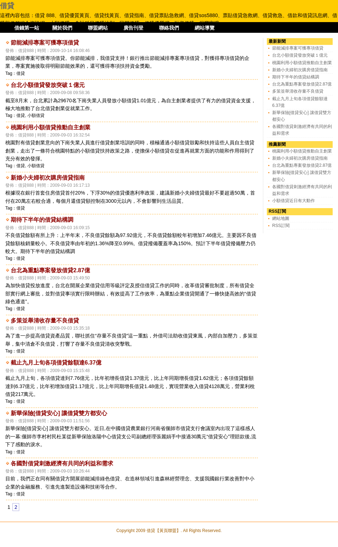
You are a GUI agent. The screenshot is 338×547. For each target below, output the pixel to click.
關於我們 (62, 28)
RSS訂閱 (281, 225)
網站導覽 (205, 28)
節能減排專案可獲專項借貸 (45, 43)
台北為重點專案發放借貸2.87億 (50, 270)
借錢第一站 (26, 28)
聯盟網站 (98, 28)
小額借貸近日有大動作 (293, 200)
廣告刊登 (133, 28)
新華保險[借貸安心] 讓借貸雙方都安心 (59, 413)
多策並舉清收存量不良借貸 (45, 321)
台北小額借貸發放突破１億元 (48, 85)
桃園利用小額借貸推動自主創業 (50, 127)
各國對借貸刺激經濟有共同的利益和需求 (62, 463)
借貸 (7, 6)
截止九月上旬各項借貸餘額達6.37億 (56, 363)
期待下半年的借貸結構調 (42, 220)
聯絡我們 (169, 28)
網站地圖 (280, 218)
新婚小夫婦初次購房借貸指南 (48, 178)
